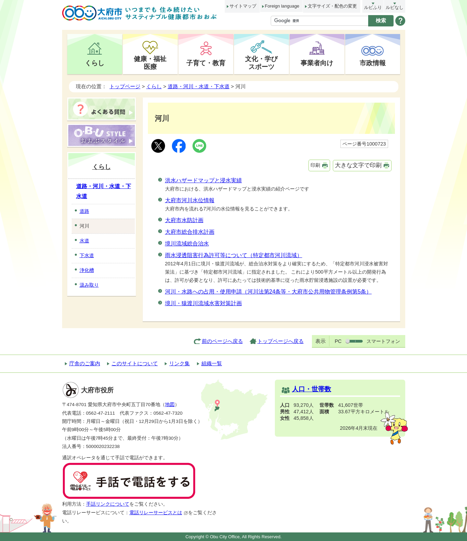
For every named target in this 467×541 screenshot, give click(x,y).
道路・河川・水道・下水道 (199, 86)
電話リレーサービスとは (158, 512)
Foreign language (282, 6)
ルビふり (373, 7)
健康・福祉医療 (150, 62)
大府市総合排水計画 (189, 232)
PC (338, 341)
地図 (170, 404)
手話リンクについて (107, 504)
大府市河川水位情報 (189, 200)
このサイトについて (135, 363)
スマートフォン (383, 341)
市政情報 (373, 63)
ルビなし (395, 7)
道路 (84, 211)
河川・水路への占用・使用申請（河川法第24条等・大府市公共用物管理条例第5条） (268, 292)
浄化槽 (87, 270)
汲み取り (89, 285)
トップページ (124, 86)
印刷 (315, 165)
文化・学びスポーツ (261, 62)
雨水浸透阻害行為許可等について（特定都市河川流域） (233, 255)
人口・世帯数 (311, 389)
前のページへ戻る (222, 341)
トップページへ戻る (280, 341)
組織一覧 (211, 363)
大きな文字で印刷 (358, 165)
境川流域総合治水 (187, 243)
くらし (94, 63)
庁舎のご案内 (84, 363)
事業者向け (317, 63)
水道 (84, 240)
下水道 (87, 255)
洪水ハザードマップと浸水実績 (203, 180)
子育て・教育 (205, 63)
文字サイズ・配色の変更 (332, 6)
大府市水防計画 (184, 220)
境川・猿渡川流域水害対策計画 (203, 303)
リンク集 (179, 363)
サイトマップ (243, 6)
